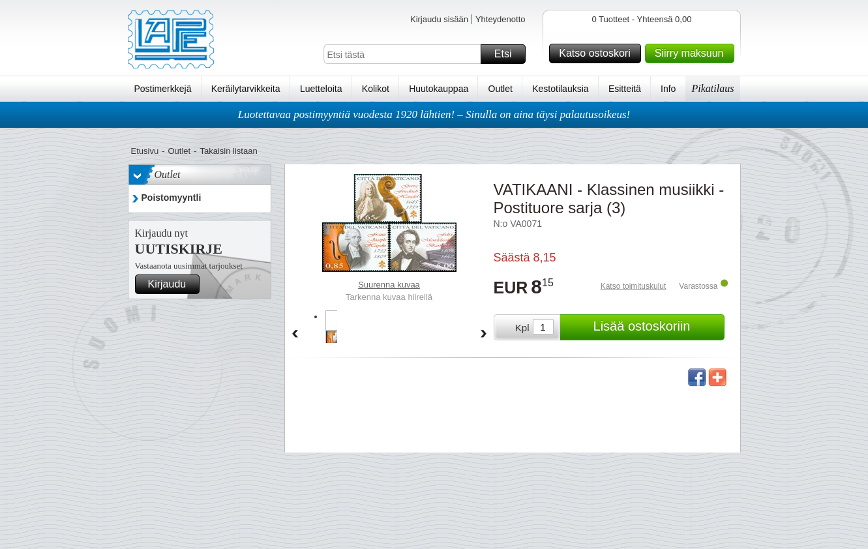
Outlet (500, 88)
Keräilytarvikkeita (245, 88)
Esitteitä (624, 88)
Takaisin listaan (229, 151)
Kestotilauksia (560, 88)
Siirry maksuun (692, 53)
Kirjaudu (172, 284)
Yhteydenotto (500, 19)
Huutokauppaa (438, 88)
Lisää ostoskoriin (657, 327)
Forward (484, 334)
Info (668, 88)
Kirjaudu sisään (439, 19)
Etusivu (145, 151)
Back (295, 334)
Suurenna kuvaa (389, 284)
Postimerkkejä (163, 88)
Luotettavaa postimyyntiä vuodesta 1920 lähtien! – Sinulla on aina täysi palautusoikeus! (434, 114)
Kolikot (375, 88)
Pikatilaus (713, 88)
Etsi (508, 54)
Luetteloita (321, 88)
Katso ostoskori (597, 53)
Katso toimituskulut (633, 286)
